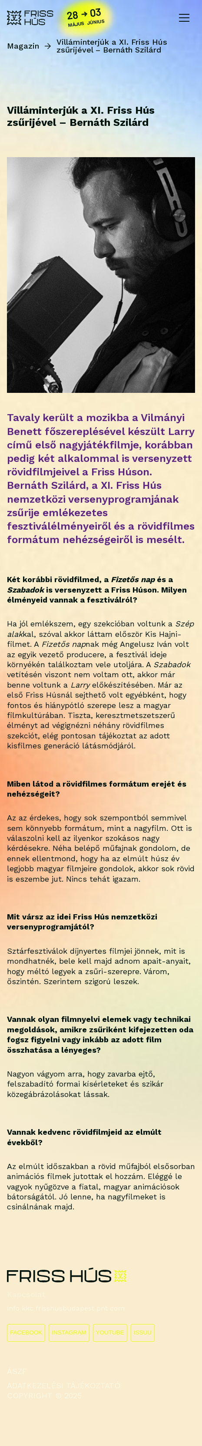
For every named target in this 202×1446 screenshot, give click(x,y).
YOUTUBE (110, 1332)
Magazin (23, 46)
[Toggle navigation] (184, 17)
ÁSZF (17, 1371)
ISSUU (143, 1332)
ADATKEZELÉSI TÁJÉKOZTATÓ (63, 1385)
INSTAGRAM (69, 1332)
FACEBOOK (26, 1332)
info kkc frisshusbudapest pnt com (66, 1308)
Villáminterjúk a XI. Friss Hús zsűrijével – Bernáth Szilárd (111, 46)
